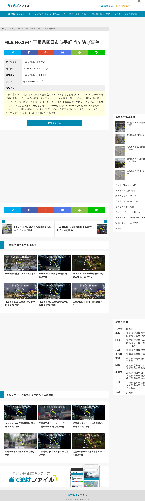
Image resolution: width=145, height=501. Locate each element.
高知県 (137, 378)
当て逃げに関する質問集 (125, 14)
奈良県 (137, 368)
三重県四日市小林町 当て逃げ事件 (87, 303)
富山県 (129, 350)
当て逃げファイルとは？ (19, 14)
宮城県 (137, 336)
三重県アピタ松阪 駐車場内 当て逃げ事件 (54, 275)
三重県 (129, 361)
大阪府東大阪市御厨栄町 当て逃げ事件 (53, 453)
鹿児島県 (130, 388)
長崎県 (137, 385)
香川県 (129, 378)
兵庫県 (129, 368)
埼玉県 (137, 343)
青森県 (129, 333)
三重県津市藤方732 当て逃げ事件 (20, 273)
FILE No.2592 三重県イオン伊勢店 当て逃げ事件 (20, 303)
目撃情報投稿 (123, 5)
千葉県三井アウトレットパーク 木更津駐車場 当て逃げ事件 (53, 425)
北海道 (129, 329)
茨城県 (137, 340)
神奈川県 (130, 346)
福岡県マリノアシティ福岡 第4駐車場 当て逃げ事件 (88, 425)
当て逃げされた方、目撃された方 (50, 14)
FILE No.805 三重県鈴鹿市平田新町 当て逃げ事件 (53, 303)
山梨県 (137, 354)
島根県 (137, 375)
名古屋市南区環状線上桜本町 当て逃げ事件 (87, 453)
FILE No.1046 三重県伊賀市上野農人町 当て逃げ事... (88, 275)
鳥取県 (129, 375)
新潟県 (129, 354)
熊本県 (137, 382)
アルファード (13, 395)
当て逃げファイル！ (19, 5)
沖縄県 (129, 392)
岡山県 (137, 372)
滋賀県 (129, 365)
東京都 (129, 340)
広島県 (129, 372)
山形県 (129, 336)
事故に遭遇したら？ (78, 14)
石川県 (137, 350)
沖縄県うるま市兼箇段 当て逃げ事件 (19, 453)
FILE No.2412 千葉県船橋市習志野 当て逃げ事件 (20, 425)
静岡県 (137, 358)
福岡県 (129, 382)
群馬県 (129, 343)
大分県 (129, 385)
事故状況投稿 (106, 5)
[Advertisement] (55, 34)
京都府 (137, 365)
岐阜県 (129, 358)
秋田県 (137, 333)
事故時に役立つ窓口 (101, 14)
